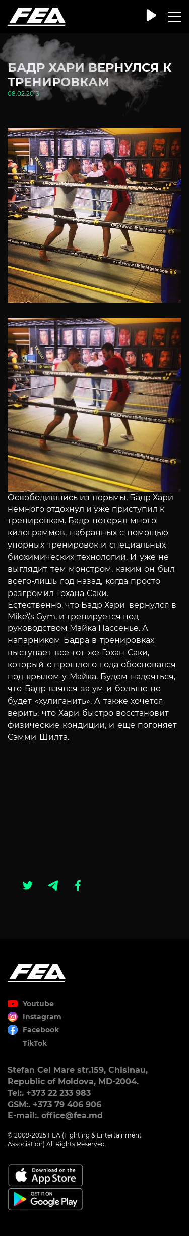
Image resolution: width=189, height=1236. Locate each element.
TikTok (35, 1043)
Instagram (42, 1016)
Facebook (41, 1029)
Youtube (38, 1003)
